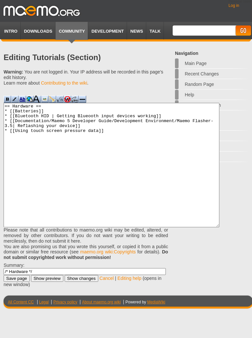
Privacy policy (65, 326)
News (136, 31)
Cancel (107, 302)
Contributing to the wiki (64, 83)
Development (107, 31)
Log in (233, 5)
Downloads (38, 31)
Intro (10, 31)
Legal (44, 326)
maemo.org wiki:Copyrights (108, 276)
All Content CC (21, 326)
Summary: (14, 289)
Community (72, 31)
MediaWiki (156, 326)
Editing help (129, 302)
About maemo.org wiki (101, 326)
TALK (155, 31)
